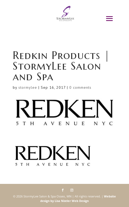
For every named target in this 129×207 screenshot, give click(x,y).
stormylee (27, 87)
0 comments (80, 87)
